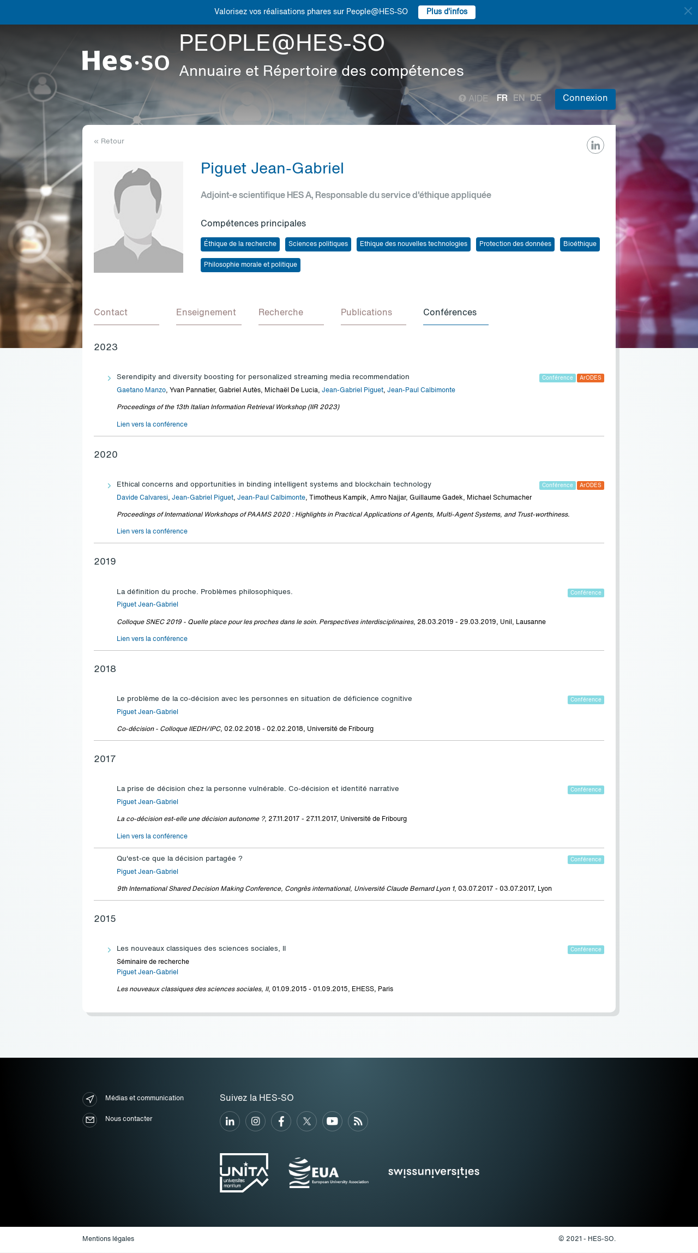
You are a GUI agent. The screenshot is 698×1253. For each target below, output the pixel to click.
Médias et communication (133, 1100)
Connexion (585, 98)
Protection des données (515, 244)
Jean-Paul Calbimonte (421, 391)
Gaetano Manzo (141, 391)
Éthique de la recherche (240, 244)
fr (502, 98)
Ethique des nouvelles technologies (413, 244)
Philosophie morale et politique (250, 265)
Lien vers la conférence (152, 425)
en (519, 98)
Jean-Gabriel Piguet (352, 391)
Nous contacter (117, 1120)
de (535, 98)
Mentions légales (108, 1240)
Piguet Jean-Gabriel (147, 605)
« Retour (109, 141)
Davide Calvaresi (142, 498)
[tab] (126, 314)
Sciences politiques (318, 244)
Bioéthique (580, 244)
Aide (474, 99)
